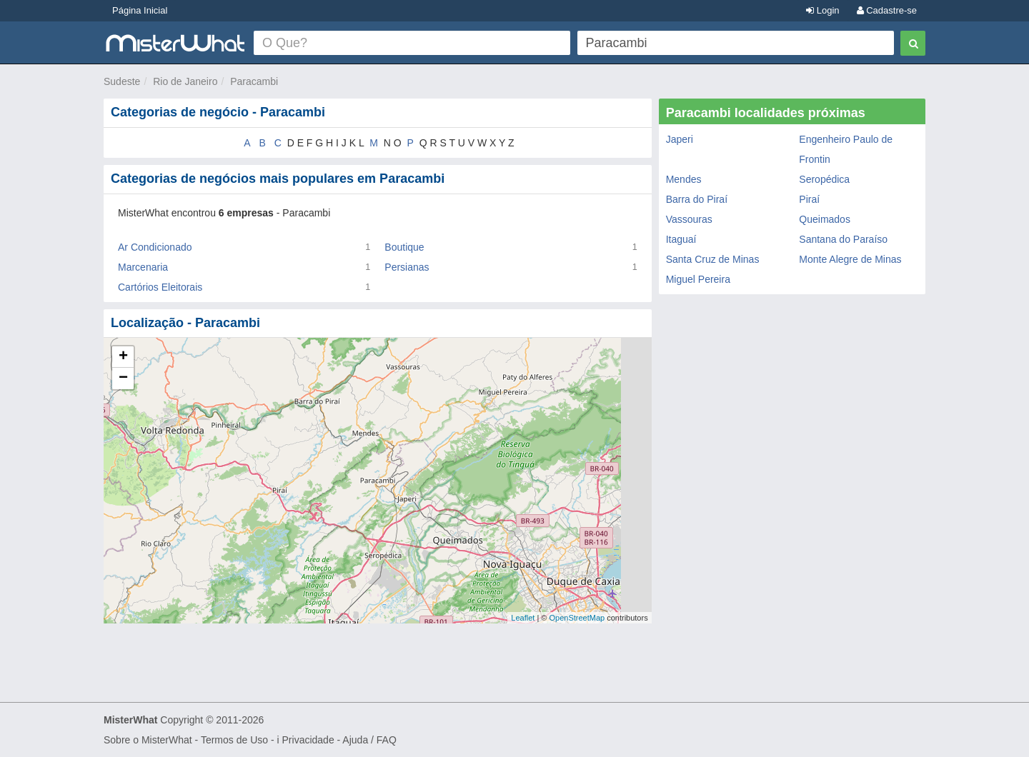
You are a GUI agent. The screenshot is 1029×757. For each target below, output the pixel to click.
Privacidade (308, 740)
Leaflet (523, 617)
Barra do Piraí (696, 199)
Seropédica (824, 179)
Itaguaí (681, 239)
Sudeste (122, 81)
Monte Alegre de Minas (850, 259)
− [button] (123, 378)
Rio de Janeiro (185, 81)
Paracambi (254, 81)
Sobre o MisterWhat (148, 740)
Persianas (406, 267)
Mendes (684, 179)
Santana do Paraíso (843, 239)
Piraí (809, 199)
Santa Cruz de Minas (713, 259)
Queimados (824, 219)
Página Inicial (139, 10)
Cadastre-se (887, 10)
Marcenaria (143, 267)
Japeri (679, 139)
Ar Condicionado (155, 247)
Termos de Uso (234, 740)
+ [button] (123, 357)
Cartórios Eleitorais (160, 287)
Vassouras (689, 219)
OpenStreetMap (577, 617)
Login (822, 10)
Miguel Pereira (698, 279)
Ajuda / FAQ (369, 740)
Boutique (404, 247)
